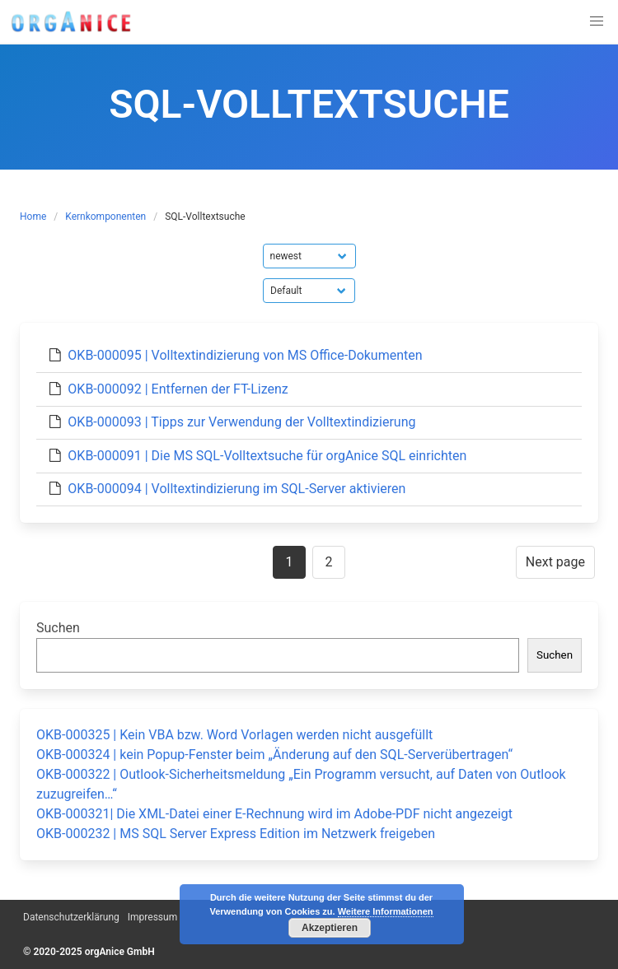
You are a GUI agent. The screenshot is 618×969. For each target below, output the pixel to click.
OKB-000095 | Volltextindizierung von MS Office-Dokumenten (245, 355)
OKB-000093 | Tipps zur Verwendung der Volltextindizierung (241, 422)
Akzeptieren (330, 928)
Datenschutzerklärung (71, 917)
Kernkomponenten (105, 216)
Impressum (152, 917)
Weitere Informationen (385, 911)
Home (33, 216)
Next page (555, 562)
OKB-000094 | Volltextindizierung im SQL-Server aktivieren (236, 488)
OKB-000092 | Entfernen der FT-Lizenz (178, 389)
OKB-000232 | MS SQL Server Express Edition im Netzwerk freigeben (235, 833)
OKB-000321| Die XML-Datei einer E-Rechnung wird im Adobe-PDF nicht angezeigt (274, 814)
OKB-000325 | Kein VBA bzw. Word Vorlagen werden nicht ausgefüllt (234, 735)
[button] (596, 21)
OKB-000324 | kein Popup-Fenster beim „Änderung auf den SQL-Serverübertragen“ (274, 754)
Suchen (58, 628)
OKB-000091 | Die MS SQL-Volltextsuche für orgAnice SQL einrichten (267, 456)
